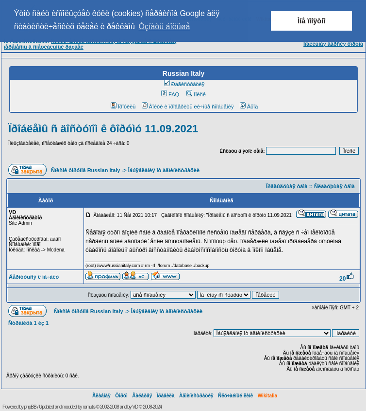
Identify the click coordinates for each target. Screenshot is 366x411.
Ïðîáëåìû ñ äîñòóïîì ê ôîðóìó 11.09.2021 (103, 129)
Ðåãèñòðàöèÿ (184, 84)
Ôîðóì (121, 395)
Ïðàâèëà (166, 395)
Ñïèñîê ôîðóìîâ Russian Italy (85, 170)
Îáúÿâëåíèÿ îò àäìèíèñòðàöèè (164, 170)
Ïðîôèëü (123, 106)
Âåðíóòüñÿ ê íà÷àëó (34, 277)
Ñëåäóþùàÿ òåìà (334, 186)
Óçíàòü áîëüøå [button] (164, 26)
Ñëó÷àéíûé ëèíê (235, 395)
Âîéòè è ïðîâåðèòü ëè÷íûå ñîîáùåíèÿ (188, 106)
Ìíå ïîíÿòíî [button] (311, 21)
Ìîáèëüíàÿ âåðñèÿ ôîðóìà (333, 44)
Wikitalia (267, 395)
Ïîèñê (195, 94)
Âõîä (249, 106)
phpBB (30, 407)
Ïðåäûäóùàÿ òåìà (287, 186)
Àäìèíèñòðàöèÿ (196, 395)
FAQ (170, 94)
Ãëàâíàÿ (101, 395)
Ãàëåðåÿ (142, 395)
